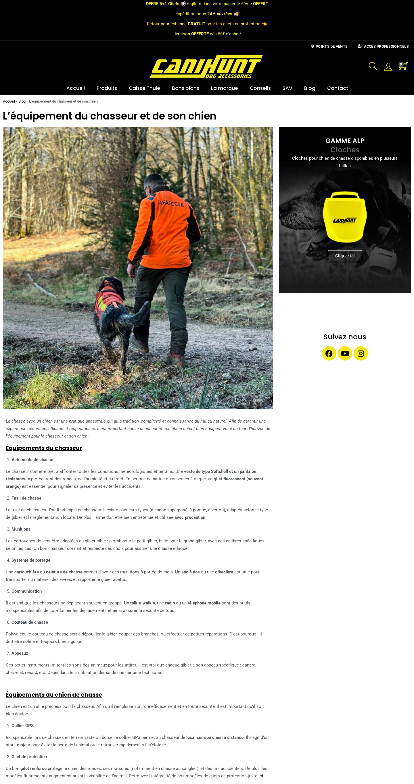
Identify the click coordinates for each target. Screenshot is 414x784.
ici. (261, 776)
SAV (287, 88)
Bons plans (185, 88)
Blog (309, 88)
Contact (337, 88)
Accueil (75, 88)
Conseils (260, 88)
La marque (224, 88)
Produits (107, 88)
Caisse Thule (144, 88)
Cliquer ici (345, 256)
